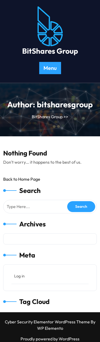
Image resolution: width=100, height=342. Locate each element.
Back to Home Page (21, 179)
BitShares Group (50, 51)
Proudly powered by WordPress (50, 338)
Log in (19, 275)
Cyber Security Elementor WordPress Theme (48, 321)
